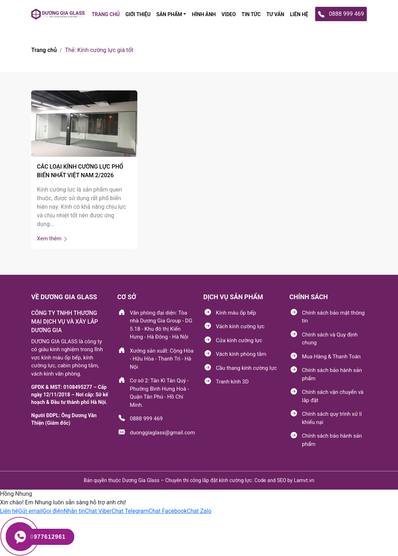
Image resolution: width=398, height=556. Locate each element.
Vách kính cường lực (240, 326)
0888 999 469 (146, 418)
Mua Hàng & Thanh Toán (331, 356)
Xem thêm (52, 238)
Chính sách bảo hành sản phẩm (332, 374)
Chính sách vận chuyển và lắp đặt (333, 396)
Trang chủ (44, 50)
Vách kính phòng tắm (241, 354)
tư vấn (275, 14)
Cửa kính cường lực (239, 340)
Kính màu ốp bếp (236, 313)
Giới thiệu (138, 14)
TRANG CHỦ (106, 14)
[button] (9, 511)
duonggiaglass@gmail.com (162, 432)
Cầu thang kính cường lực (246, 368)
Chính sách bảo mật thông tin (333, 317)
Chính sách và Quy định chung (329, 338)
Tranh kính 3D (232, 381)
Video (229, 14)
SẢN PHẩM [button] (169, 14)
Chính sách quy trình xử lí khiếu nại (332, 418)
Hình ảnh (203, 14)
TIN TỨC (251, 14)
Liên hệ (299, 14)
